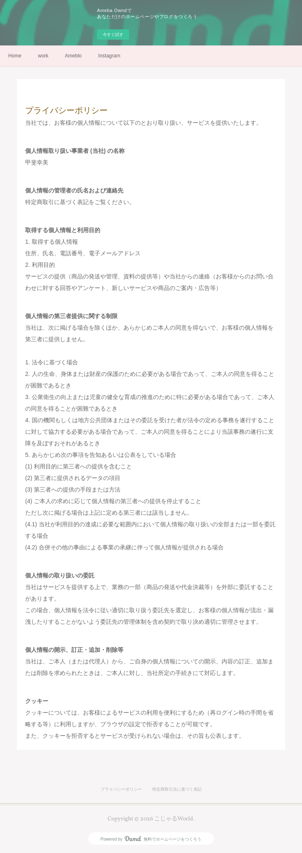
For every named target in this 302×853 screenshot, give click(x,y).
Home (14, 56)
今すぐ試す (113, 34)
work (43, 56)
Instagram (109, 56)
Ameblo (73, 56)
